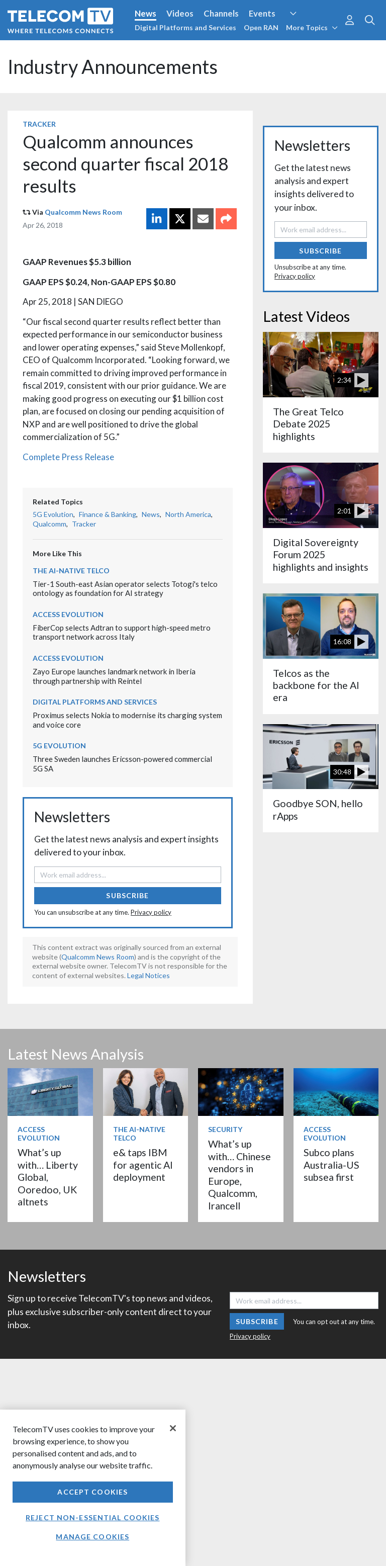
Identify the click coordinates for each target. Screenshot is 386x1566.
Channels (221, 13)
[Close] (173, 1428)
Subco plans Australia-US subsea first (331, 1165)
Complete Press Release (68, 457)
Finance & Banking (107, 514)
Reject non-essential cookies (92, 1517)
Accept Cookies (92, 1492)
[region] (92, 1488)
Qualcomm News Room (83, 212)
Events (262, 13)
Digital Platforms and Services (185, 27)
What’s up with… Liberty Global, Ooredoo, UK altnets (48, 1177)
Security (225, 1129)
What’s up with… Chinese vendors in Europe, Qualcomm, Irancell (239, 1174)
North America (188, 514)
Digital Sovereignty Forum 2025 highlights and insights (320, 555)
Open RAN (261, 27)
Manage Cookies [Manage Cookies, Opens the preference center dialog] (92, 1536)
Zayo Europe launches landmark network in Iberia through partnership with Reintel (114, 676)
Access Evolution (68, 614)
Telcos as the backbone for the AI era (316, 685)
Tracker (39, 124)
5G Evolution (53, 514)
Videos (180, 13)
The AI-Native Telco (71, 570)
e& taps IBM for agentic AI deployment (143, 1165)
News (145, 13)
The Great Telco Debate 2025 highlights (308, 424)
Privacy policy (151, 912)
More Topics (312, 27)
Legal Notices (148, 975)
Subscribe (127, 895)
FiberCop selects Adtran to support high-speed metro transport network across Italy (122, 632)
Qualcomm (49, 523)
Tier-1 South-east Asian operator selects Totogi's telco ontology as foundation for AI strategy (125, 588)
